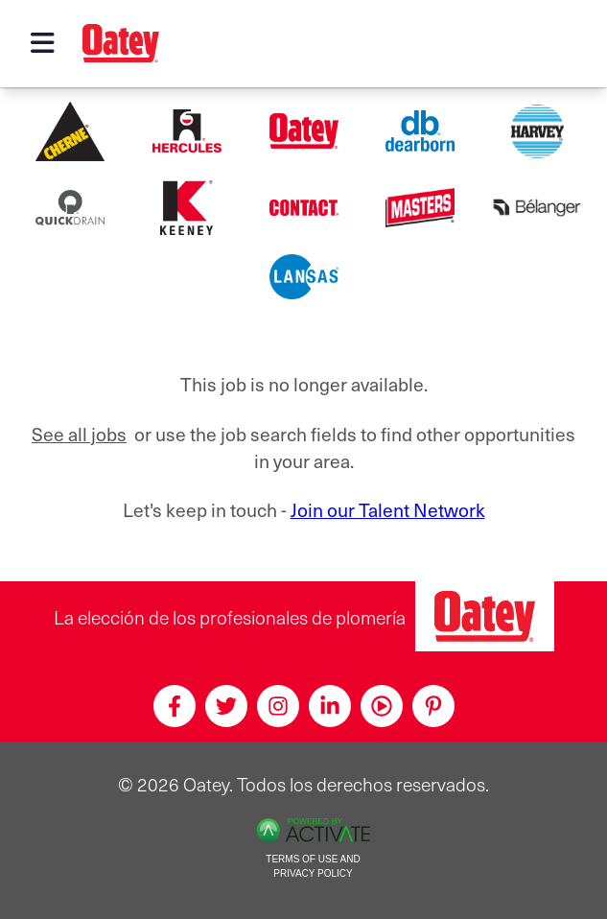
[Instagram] (278, 706)
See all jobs (79, 433)
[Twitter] (226, 706)
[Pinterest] (433, 706)
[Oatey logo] (120, 43)
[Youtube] (382, 706)
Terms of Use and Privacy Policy (313, 866)
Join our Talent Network (388, 509)
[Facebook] (174, 706)
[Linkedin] (330, 706)
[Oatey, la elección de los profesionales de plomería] (484, 616)
